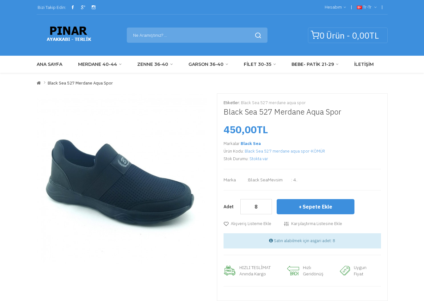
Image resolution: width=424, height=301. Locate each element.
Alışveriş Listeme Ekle (251, 223)
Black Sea (251, 143)
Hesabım (335, 7)
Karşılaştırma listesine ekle (316, 223)
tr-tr (367, 7)
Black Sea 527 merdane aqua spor (80, 83)
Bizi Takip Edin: (51, 7)
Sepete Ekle (317, 207)
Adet (229, 207)
